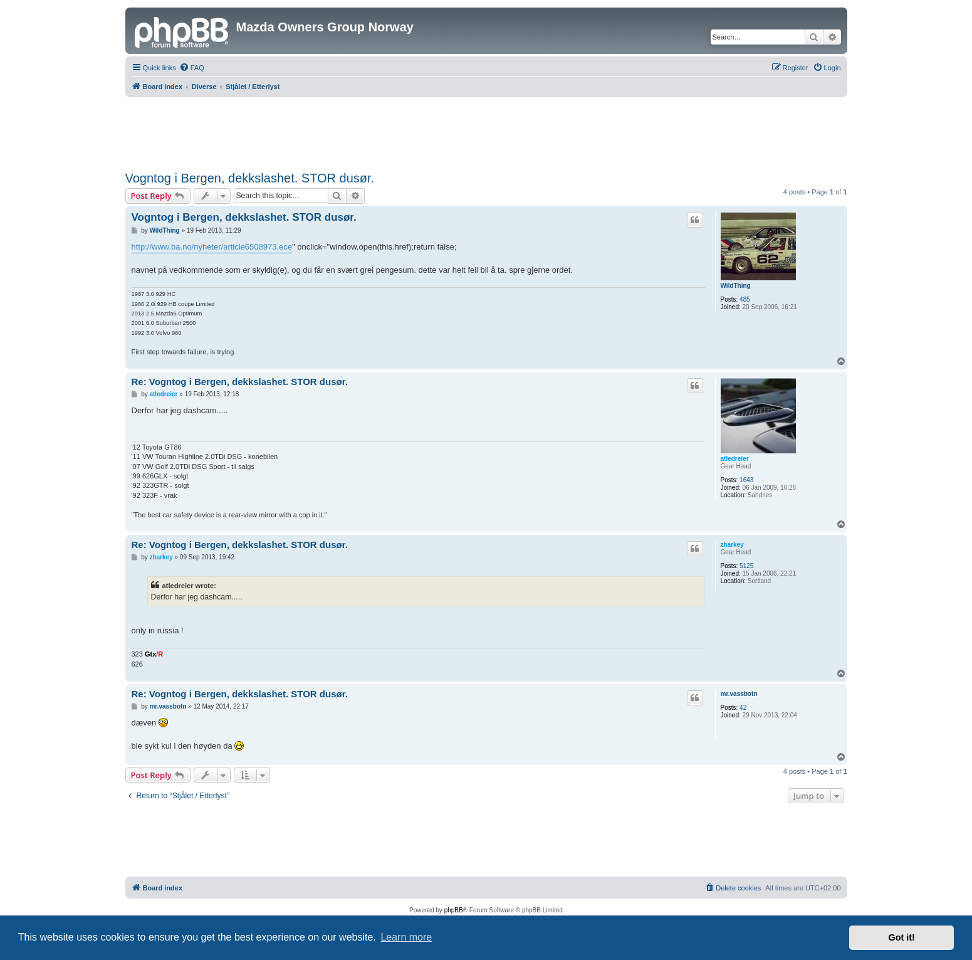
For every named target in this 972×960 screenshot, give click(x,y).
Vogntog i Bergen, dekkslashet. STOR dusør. (250, 178)
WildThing (736, 285)
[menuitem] (191, 67)
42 (742, 707)
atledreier (735, 458)
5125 (746, 565)
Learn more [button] (406, 937)
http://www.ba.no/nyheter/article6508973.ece (212, 246)
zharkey (732, 544)
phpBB (453, 910)
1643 (746, 480)
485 (744, 299)
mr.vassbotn (739, 693)
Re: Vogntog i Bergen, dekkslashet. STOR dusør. (240, 381)
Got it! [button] (902, 937)
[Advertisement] (486, 131)
